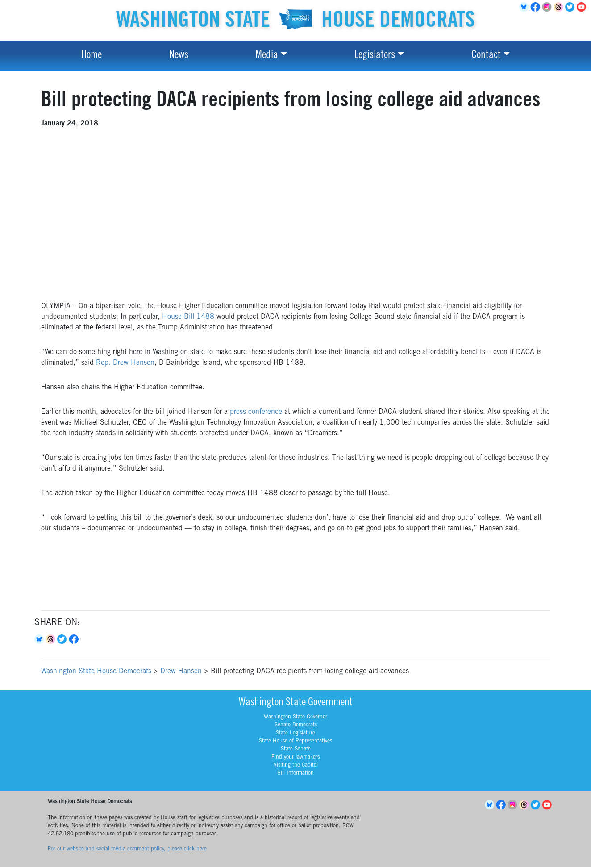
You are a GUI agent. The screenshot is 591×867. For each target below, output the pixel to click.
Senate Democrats (296, 725)
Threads (560, 7)
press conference (256, 412)
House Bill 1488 (188, 317)
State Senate (296, 749)
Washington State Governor (295, 717)
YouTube (583, 7)
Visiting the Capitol (296, 765)
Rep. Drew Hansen (125, 363)
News (178, 55)
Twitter (571, 7)
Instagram (548, 7)
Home (91, 55)
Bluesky (40, 639)
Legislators (374, 55)
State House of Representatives (295, 741)
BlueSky (525, 7)
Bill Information (295, 773)
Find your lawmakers (295, 757)
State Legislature (295, 733)
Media (266, 55)
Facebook (536, 7)
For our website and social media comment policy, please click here (127, 849)
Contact (486, 55)
